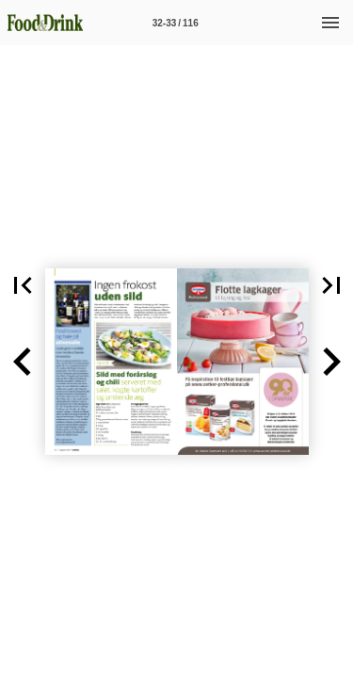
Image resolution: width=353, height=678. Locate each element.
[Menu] (330, 22)
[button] (22, 361)
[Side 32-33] (175, 22)
